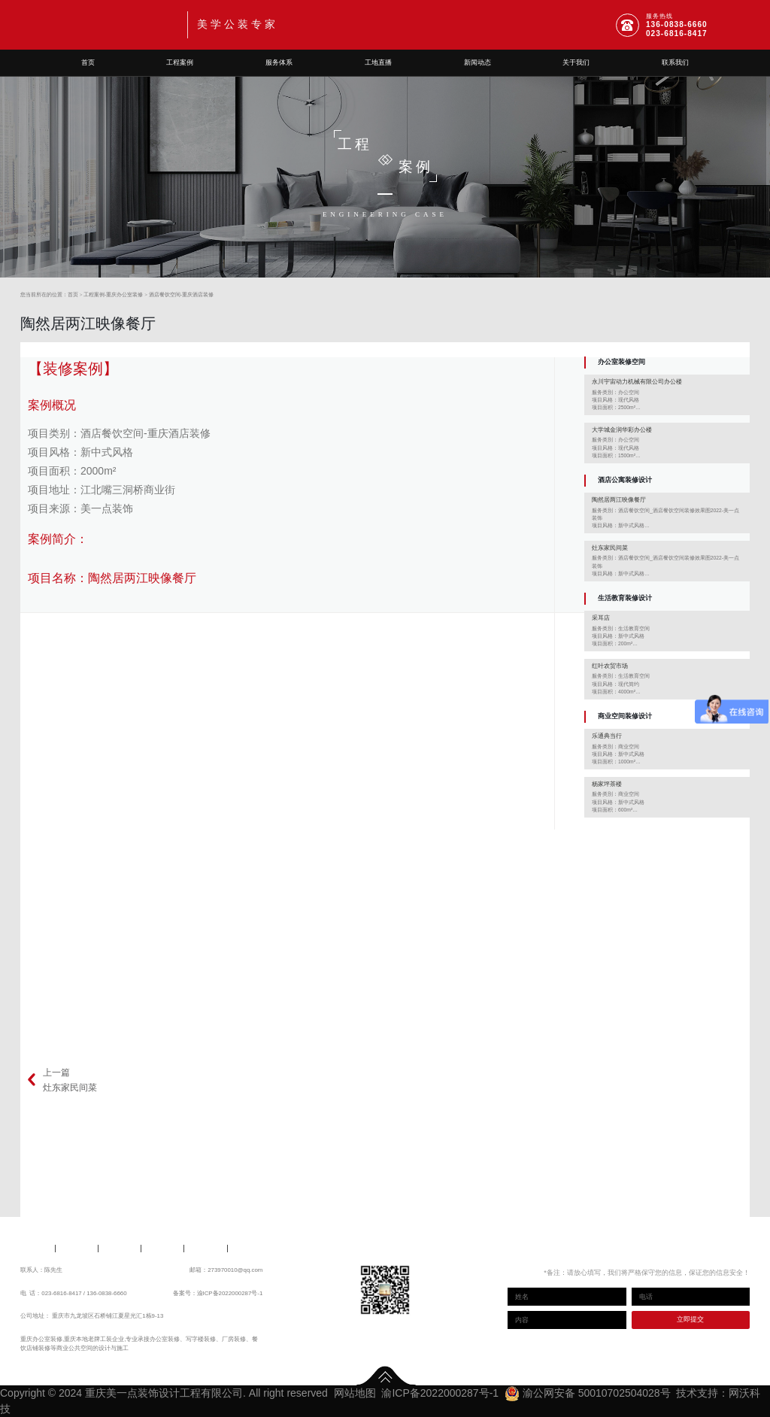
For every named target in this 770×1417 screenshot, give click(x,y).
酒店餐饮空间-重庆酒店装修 (181, 294)
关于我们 (576, 62)
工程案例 (179, 62)
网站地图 (355, 1393)
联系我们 (675, 62)
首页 (88, 62)
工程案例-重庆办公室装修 (113, 294)
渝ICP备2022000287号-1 (230, 1293)
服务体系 (279, 62)
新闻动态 (477, 62)
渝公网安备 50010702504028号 (588, 1393)
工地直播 (378, 62)
